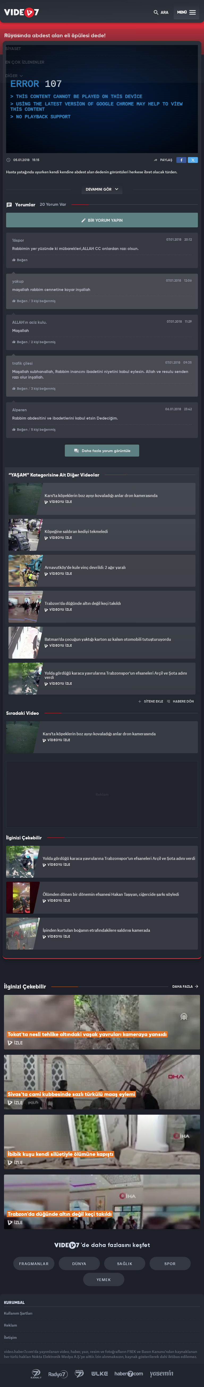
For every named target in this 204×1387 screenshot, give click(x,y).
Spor (170, 1263)
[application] (102, 99)
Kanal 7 (36, 1374)
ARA (161, 13)
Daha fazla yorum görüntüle (102, 450)
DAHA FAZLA (185, 986)
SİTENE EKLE (150, 701)
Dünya (79, 1263)
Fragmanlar (34, 1263)
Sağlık (124, 1263)
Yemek (104, 1279)
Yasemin (161, 1374)
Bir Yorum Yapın (102, 220)
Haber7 (129, 1374)
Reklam (10, 1325)
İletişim (10, 1337)
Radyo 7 (58, 1374)
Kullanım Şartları (18, 1313)
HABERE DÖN (180, 701)
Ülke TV (99, 1374)
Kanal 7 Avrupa (79, 1374)
